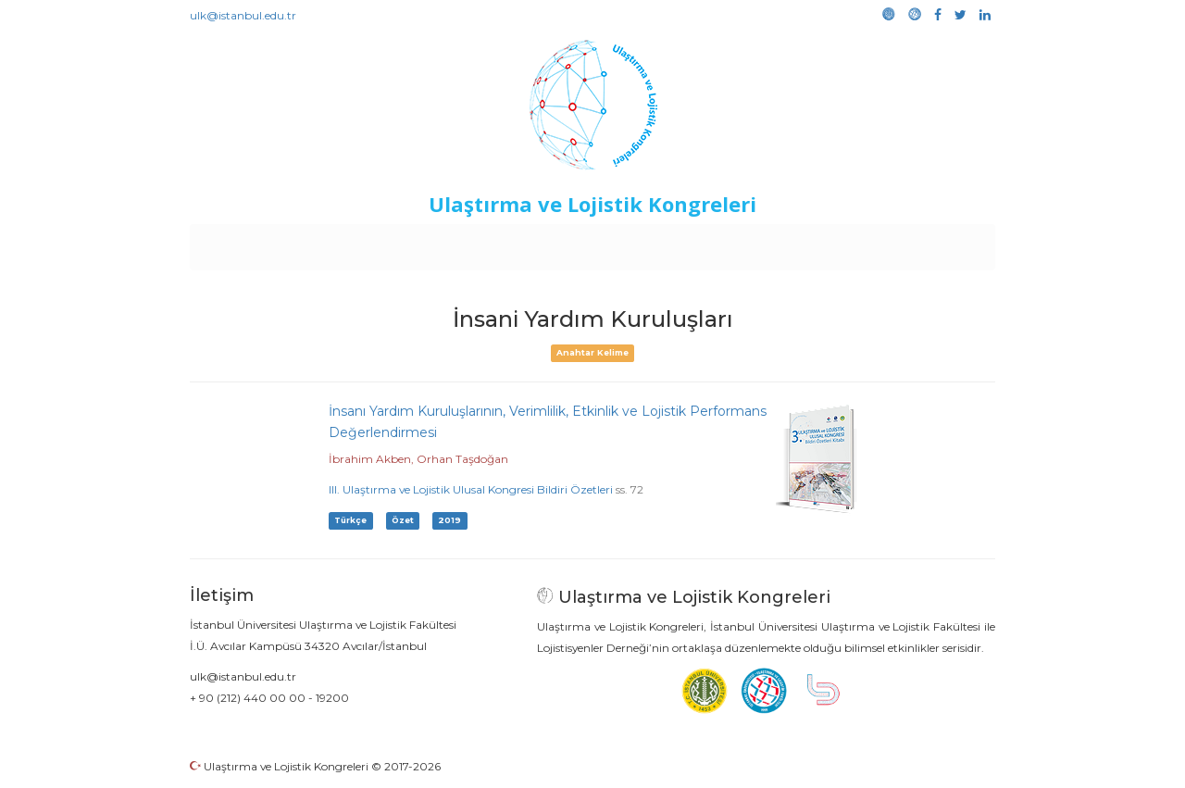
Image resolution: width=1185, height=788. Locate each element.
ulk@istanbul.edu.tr (243, 15)
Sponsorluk (719, 242)
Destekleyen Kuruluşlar (445, 242)
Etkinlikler (564, 242)
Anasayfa (268, 242)
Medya (925, 242)
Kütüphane (804, 242)
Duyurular (639, 242)
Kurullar (334, 242)
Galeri (872, 242)
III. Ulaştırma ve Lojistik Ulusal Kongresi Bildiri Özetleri (471, 489)
